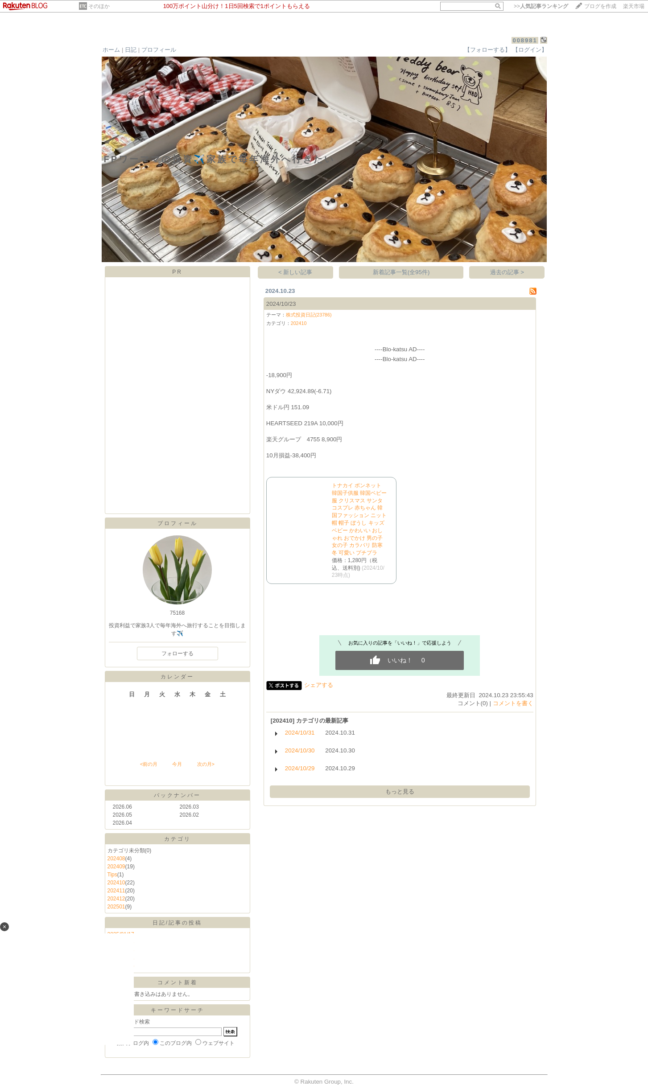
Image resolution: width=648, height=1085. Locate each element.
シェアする (318, 685)
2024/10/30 (300, 750)
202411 (116, 891)
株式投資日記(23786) (309, 314)
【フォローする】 (487, 49)
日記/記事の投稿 (177, 923)
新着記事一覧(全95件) (401, 272)
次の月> (206, 764)
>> (541, 6)
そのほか (99, 6)
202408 (116, 858)
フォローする (177, 653)
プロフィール (158, 49)
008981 (524, 40)
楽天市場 (633, 6)
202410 (116, 883)
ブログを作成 (600, 6)
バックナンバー (177, 795)
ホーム (111, 49)
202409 (116, 866)
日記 (130, 49)
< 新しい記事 (295, 272)
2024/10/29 (300, 768)
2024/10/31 (300, 732)
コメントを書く (513, 703)
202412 (116, 899)
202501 (116, 907)
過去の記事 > (507, 272)
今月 (177, 764)
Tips (112, 874)
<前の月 (148, 764)
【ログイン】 (529, 49)
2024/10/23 (281, 303)
